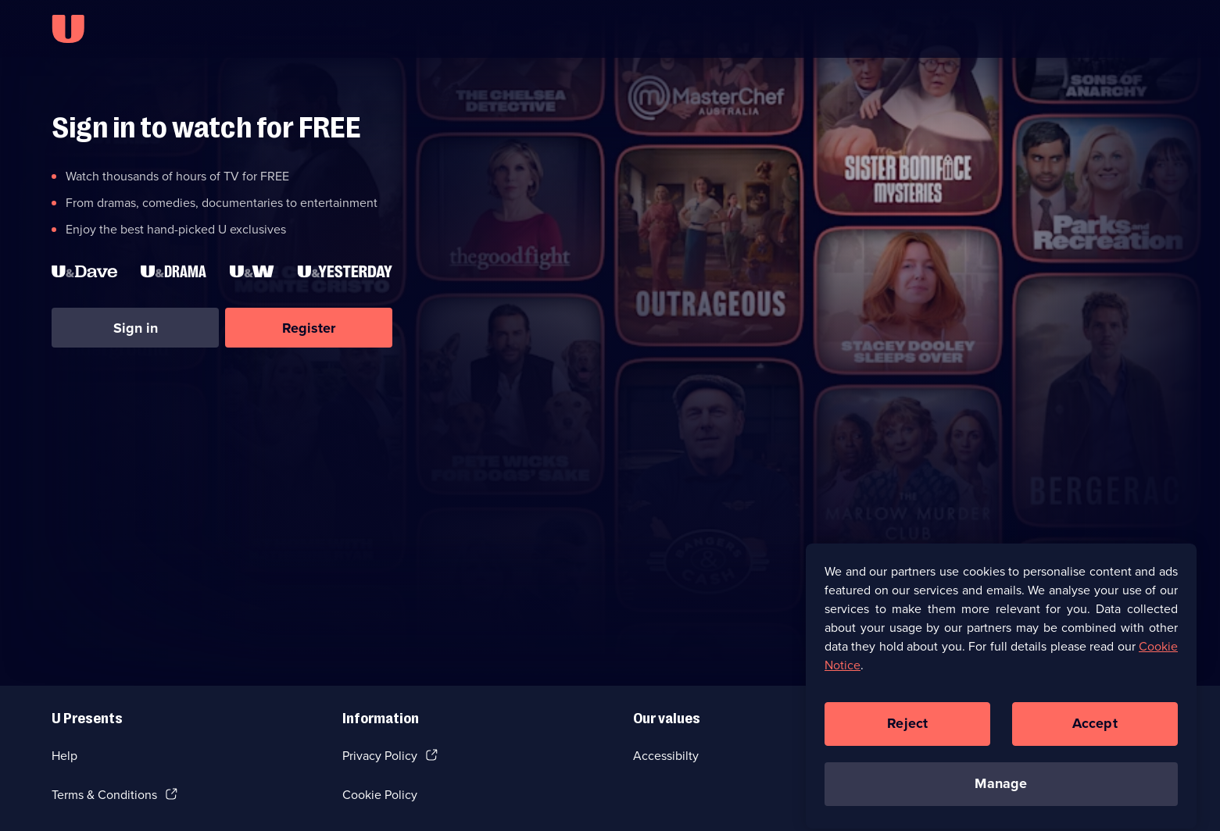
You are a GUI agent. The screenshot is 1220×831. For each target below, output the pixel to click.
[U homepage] (68, 28)
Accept (1095, 730)
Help (64, 756)
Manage (1001, 790)
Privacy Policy (379, 756)
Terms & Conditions (104, 795)
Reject (907, 730)
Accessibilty (666, 756)
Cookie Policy (379, 795)
